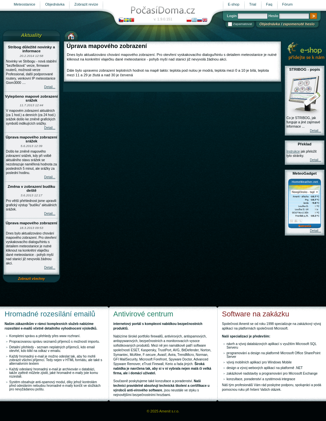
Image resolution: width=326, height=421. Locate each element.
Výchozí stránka (71, 35)
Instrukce (293, 151)
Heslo (273, 16)
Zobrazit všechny (31, 279)
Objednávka (269, 24)
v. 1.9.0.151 (163, 19)
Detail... (49, 87)
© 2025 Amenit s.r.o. (163, 411)
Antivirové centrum (143, 314)
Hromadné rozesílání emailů (50, 314)
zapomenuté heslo (298, 24)
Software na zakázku (255, 314)
